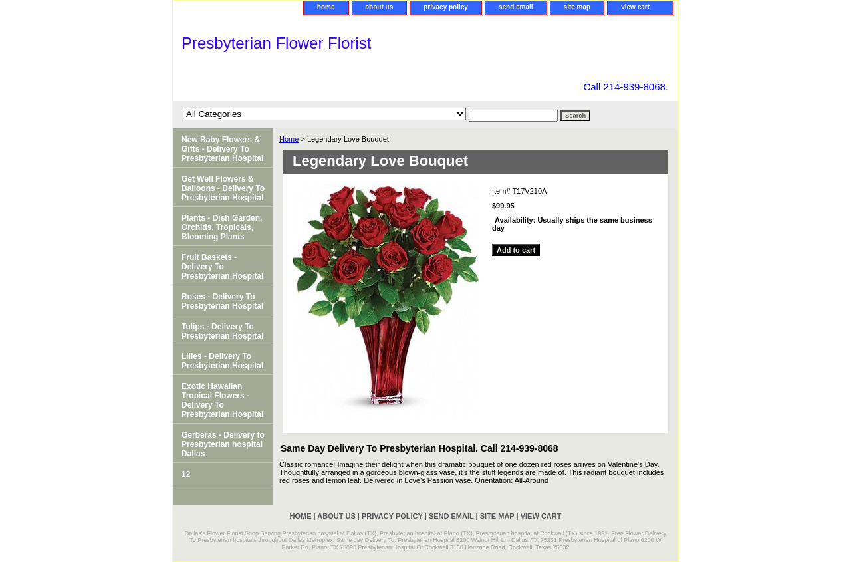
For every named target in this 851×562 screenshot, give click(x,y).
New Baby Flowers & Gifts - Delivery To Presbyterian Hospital (222, 149)
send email (516, 7)
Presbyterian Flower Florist (276, 43)
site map (577, 7)
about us (380, 7)
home (326, 7)
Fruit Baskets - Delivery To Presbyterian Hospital (222, 267)
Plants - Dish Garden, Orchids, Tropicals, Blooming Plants (222, 227)
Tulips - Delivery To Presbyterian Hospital (222, 331)
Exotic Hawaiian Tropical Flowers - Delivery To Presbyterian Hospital (222, 400)
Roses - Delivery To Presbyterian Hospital (222, 301)
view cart (635, 7)
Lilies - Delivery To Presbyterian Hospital (222, 361)
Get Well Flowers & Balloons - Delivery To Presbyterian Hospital (223, 188)
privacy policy (446, 7)
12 (186, 474)
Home (289, 139)
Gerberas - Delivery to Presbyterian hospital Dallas (223, 444)
